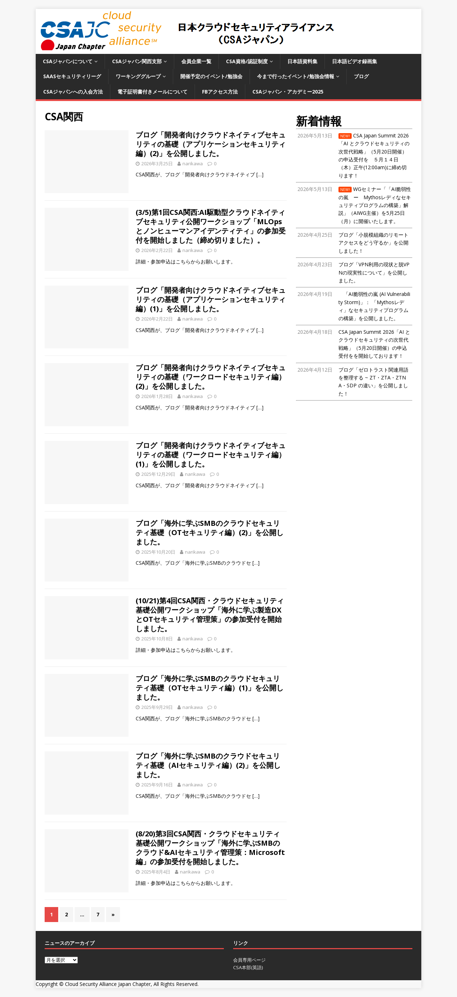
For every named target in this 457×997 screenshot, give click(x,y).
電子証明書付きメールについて (152, 91)
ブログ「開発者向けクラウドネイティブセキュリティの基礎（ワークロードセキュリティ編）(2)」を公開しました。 (211, 377)
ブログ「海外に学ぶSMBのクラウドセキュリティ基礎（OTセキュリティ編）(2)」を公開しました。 (209, 532)
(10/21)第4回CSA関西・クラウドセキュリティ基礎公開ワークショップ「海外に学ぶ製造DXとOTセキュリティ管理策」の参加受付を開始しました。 (210, 614)
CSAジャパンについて (67, 61)
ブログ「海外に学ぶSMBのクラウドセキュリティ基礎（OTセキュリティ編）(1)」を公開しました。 (209, 688)
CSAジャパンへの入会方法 (73, 91)
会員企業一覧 (196, 61)
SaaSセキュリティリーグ (72, 76)
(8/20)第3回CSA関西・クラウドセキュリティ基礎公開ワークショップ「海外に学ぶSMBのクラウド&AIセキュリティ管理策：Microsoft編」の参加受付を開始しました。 (210, 847)
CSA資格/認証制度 (247, 61)
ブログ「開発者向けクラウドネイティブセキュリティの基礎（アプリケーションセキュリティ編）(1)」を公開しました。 (211, 299)
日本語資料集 (302, 61)
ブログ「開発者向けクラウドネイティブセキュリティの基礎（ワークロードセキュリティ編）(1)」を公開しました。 (211, 454)
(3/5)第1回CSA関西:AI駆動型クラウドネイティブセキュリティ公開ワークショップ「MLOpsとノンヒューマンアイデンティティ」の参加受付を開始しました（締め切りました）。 (211, 226)
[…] (259, 174)
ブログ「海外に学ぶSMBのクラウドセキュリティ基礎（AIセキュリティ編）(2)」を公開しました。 (208, 765)
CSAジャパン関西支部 (137, 61)
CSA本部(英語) (248, 967)
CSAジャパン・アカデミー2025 (287, 91)
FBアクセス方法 (220, 91)
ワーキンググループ (138, 76)
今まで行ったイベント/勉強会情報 (295, 76)
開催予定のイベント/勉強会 (211, 76)
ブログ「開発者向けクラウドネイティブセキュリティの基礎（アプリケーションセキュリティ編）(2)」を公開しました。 (211, 144)
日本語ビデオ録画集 (354, 61)
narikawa (192, 163)
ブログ (361, 76)
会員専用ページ (249, 960)
